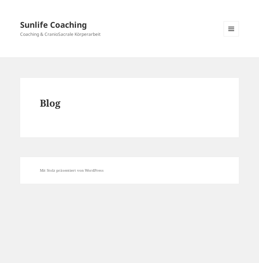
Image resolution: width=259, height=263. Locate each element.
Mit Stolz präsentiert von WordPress (72, 170)
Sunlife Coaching (53, 24)
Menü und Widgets (231, 36)
